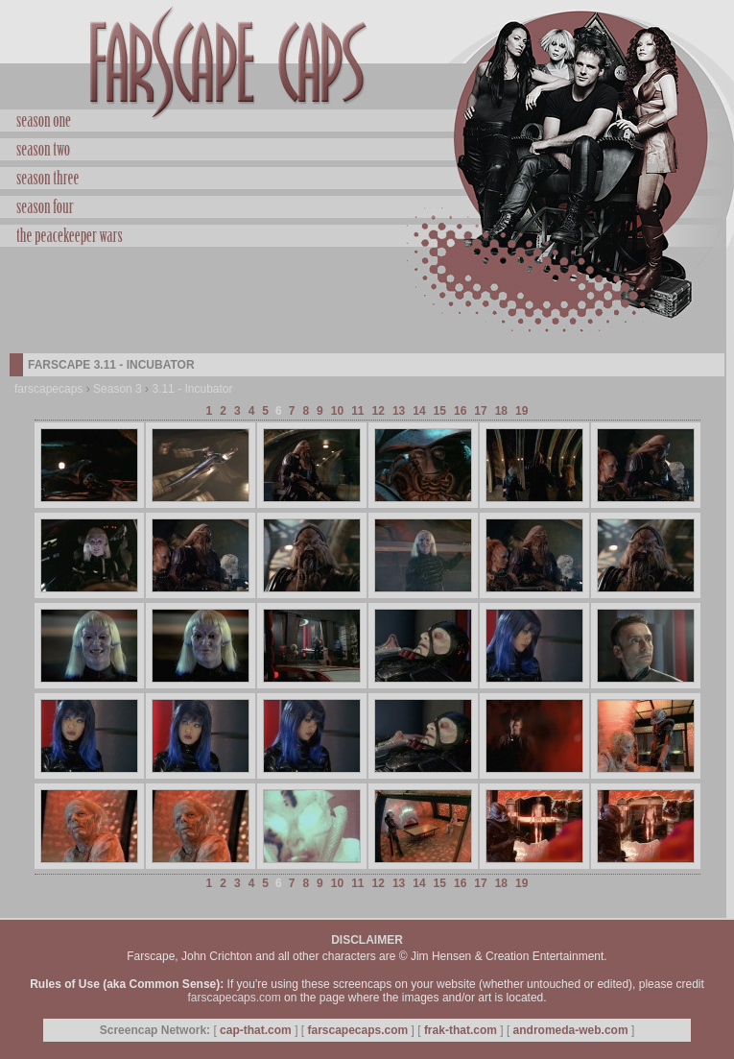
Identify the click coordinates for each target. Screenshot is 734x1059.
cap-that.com (256, 1030)
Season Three (367, 175)
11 (357, 411)
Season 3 (117, 389)
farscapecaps (48, 389)
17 (480, 411)
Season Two (367, 146)
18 (501, 411)
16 (460, 411)
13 (398, 411)
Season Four (367, 204)
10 (337, 411)
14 (419, 411)
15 (440, 411)
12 (378, 411)
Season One (367, 120)
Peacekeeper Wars (367, 233)
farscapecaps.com (233, 997)
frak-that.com (460, 1030)
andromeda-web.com (570, 1030)
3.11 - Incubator (192, 389)
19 (521, 411)
